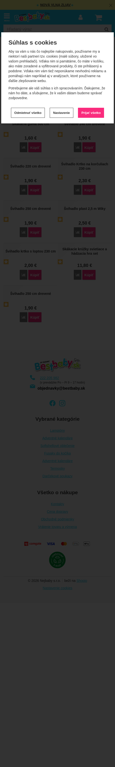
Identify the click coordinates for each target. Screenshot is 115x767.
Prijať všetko (91, 113)
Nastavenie (61, 113)
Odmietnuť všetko (28, 113)
